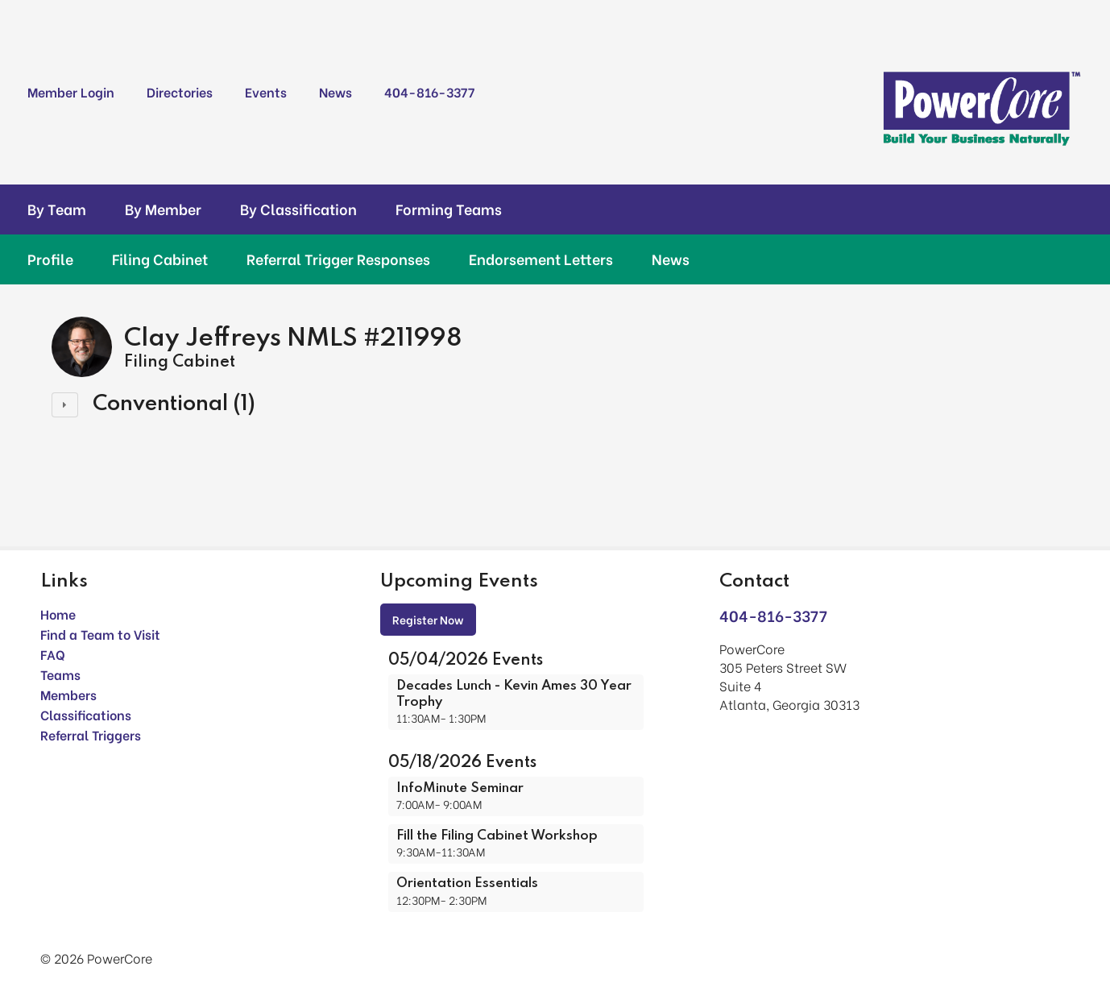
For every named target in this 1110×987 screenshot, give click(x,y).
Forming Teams (449, 208)
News (335, 91)
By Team (56, 208)
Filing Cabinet (160, 258)
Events (266, 91)
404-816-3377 (429, 91)
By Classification (298, 208)
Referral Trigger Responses (338, 258)
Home (58, 613)
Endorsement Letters (541, 258)
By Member (163, 208)
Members (68, 694)
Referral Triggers (90, 734)
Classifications (85, 714)
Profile (50, 258)
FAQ (52, 654)
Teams (60, 674)
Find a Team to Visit (100, 633)
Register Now (428, 619)
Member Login (70, 91)
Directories (180, 91)
